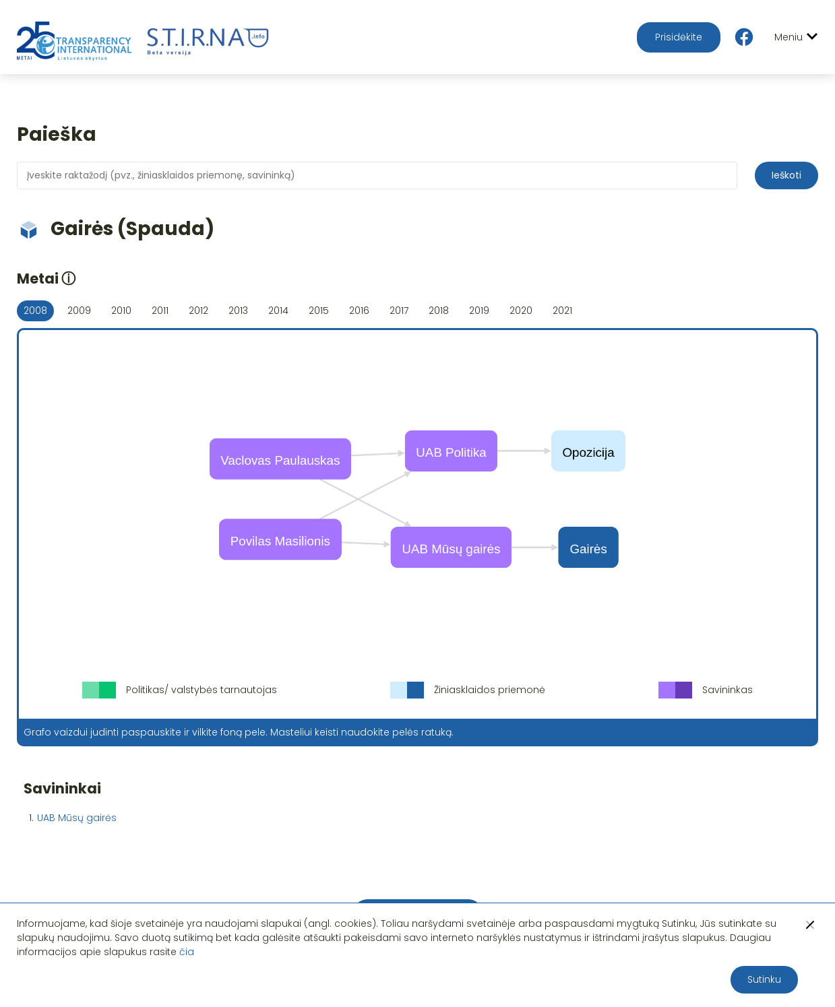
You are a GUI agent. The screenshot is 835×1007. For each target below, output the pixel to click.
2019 (479, 310)
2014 (278, 310)
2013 (238, 310)
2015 (319, 310)
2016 (359, 310)
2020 (520, 310)
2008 (35, 310)
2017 (399, 310)
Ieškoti (786, 175)
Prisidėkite (678, 37)
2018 (439, 310)
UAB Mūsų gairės (77, 817)
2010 (121, 310)
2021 (562, 310)
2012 (198, 310)
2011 (160, 310)
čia (186, 952)
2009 (79, 310)
